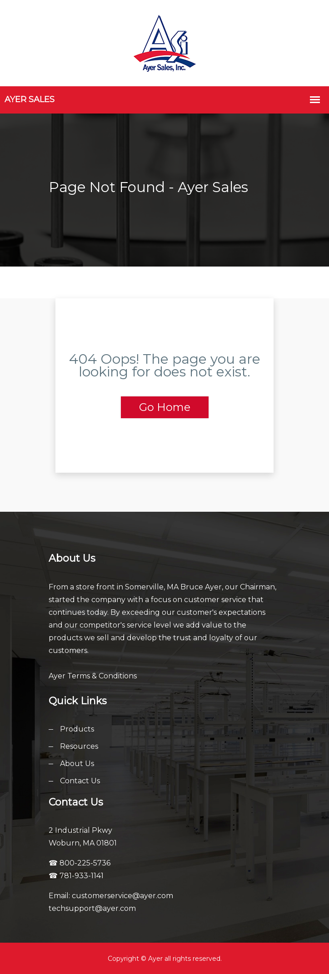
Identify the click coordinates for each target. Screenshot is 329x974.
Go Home (164, 407)
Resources (79, 746)
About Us (77, 763)
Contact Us (80, 780)
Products (77, 729)
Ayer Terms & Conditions (93, 676)
